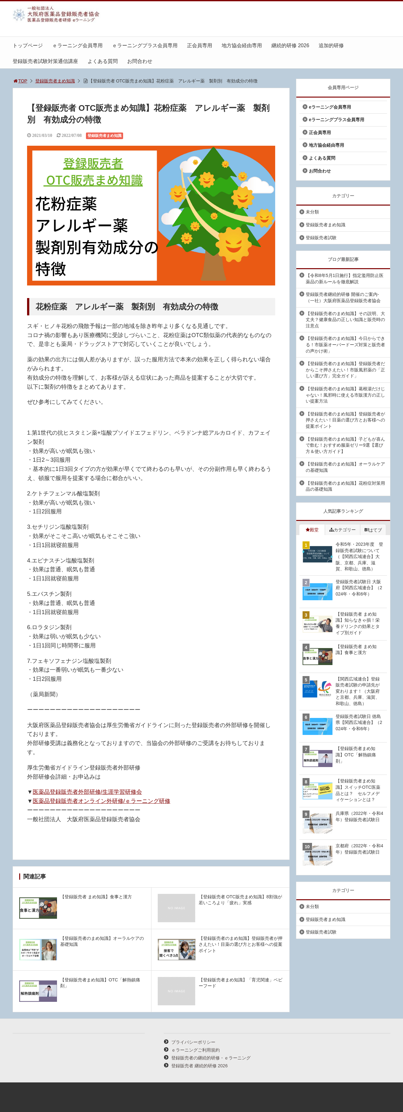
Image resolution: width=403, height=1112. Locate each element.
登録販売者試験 (321, 237)
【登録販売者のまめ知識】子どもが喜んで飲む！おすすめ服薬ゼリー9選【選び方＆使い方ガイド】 (345, 445)
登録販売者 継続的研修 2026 (199, 1065)
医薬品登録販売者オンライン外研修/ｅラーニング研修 (101, 801)
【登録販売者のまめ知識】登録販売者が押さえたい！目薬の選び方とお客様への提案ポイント (345, 420)
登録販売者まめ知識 (55, 80)
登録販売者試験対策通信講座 (45, 61)
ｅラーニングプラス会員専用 (145, 45)
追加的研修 (331, 45)
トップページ (28, 45)
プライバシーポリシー (193, 1042)
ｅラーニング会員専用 (77, 45)
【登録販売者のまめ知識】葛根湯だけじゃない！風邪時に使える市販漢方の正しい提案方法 (345, 395)
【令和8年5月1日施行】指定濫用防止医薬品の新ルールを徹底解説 (344, 278)
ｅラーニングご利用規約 (195, 1050)
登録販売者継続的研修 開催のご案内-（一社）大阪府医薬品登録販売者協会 (343, 297)
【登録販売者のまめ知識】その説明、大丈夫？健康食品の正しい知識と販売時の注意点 (345, 319)
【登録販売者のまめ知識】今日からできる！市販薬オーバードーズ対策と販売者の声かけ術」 (345, 344)
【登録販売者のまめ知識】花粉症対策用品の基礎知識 (345, 486)
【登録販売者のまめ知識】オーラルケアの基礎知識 (345, 467)
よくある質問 (103, 61)
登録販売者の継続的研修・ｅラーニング (211, 1057)
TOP (20, 80)
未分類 (312, 211)
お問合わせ (139, 61)
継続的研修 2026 (290, 45)
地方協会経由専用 (242, 45)
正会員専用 (199, 45)
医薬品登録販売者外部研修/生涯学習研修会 (87, 792)
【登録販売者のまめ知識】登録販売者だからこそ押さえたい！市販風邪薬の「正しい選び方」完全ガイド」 (345, 369)
